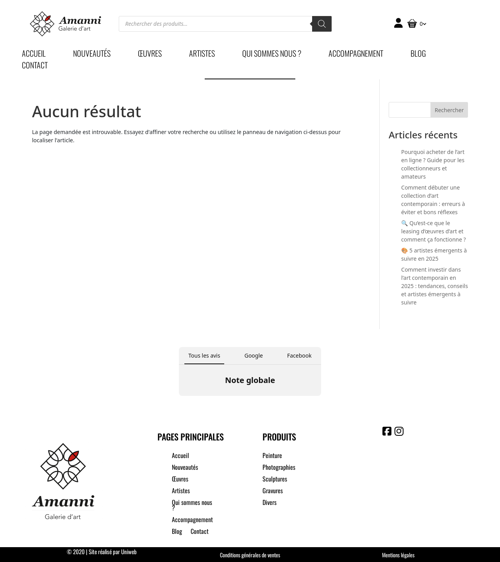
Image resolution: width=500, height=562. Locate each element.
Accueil (34, 54)
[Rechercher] (322, 24)
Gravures (272, 491)
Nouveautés (92, 54)
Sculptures (274, 479)
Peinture (272, 456)
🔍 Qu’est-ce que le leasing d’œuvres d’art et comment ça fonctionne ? (433, 231)
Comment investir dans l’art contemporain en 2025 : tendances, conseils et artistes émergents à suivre (434, 286)
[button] (179, 403)
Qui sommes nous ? (271, 54)
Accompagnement (356, 54)
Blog (418, 54)
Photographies (278, 468)
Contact (35, 66)
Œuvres (150, 54)
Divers (269, 503)
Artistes (202, 54)
